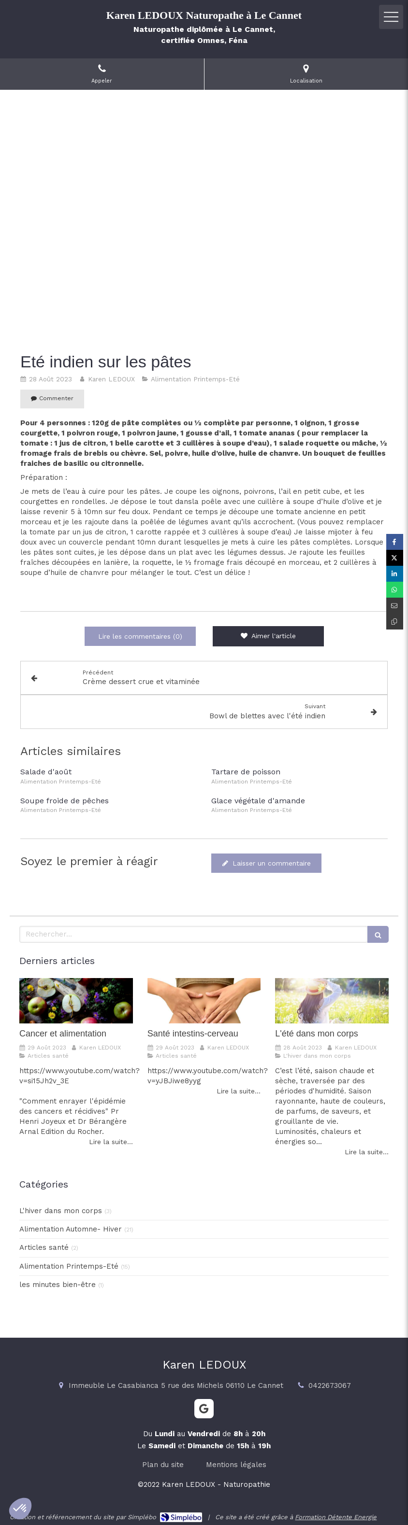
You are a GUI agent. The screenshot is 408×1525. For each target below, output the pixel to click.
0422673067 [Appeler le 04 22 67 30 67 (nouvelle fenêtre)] (329, 1385)
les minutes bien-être (57, 1284)
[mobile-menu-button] (391, 17)
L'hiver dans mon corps (60, 1210)
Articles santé (44, 1247)
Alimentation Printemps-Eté (68, 1266)
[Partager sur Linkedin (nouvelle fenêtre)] (394, 574)
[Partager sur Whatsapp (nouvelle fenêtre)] (394, 590)
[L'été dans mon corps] (332, 1000)
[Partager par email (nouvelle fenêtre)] (394, 606)
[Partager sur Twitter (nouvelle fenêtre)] (394, 558)
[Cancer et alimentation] (76, 1000)
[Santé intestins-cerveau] (204, 1000)
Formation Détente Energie (336, 1517)
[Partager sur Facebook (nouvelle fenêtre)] (394, 542)
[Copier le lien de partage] (394, 622)
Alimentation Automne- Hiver (70, 1229)
